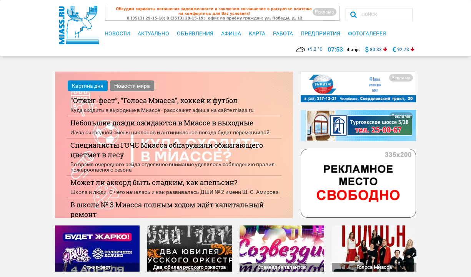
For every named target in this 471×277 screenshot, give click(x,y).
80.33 (376, 49)
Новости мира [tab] (132, 86)
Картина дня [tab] (87, 86)
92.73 (403, 49)
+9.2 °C (309, 49)
